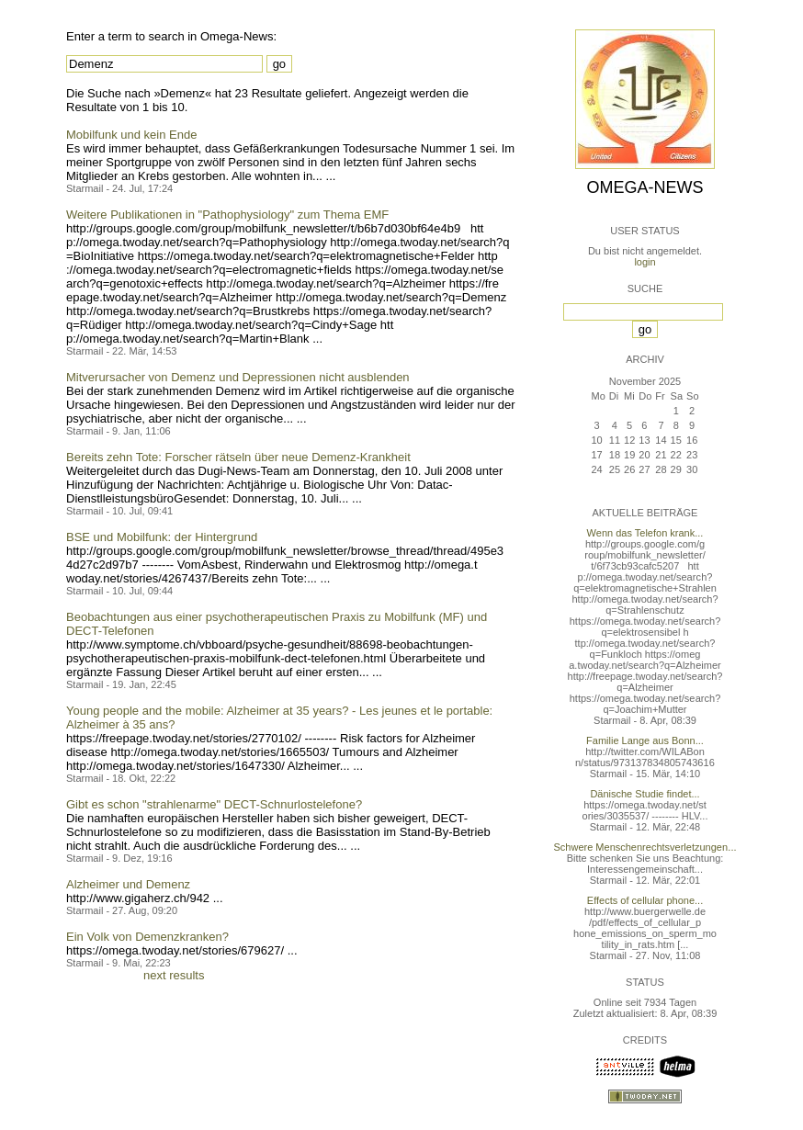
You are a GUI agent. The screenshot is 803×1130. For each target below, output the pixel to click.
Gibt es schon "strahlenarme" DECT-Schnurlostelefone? (214, 804)
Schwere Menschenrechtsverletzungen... (645, 847)
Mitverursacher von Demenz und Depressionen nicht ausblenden (238, 377)
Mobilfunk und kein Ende (131, 134)
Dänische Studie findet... (644, 793)
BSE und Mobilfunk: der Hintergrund (161, 537)
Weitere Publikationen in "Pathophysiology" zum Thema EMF (227, 214)
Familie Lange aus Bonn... (645, 740)
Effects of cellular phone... (645, 900)
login (644, 261)
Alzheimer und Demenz (128, 884)
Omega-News (644, 187)
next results (173, 975)
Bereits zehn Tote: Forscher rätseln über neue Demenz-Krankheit (238, 457)
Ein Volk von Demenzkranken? (147, 937)
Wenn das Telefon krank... (645, 532)
